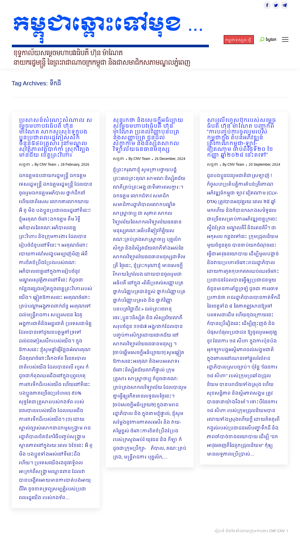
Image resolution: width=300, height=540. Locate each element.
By (45, 165)
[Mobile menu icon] (285, 39)
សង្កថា (24, 165)
